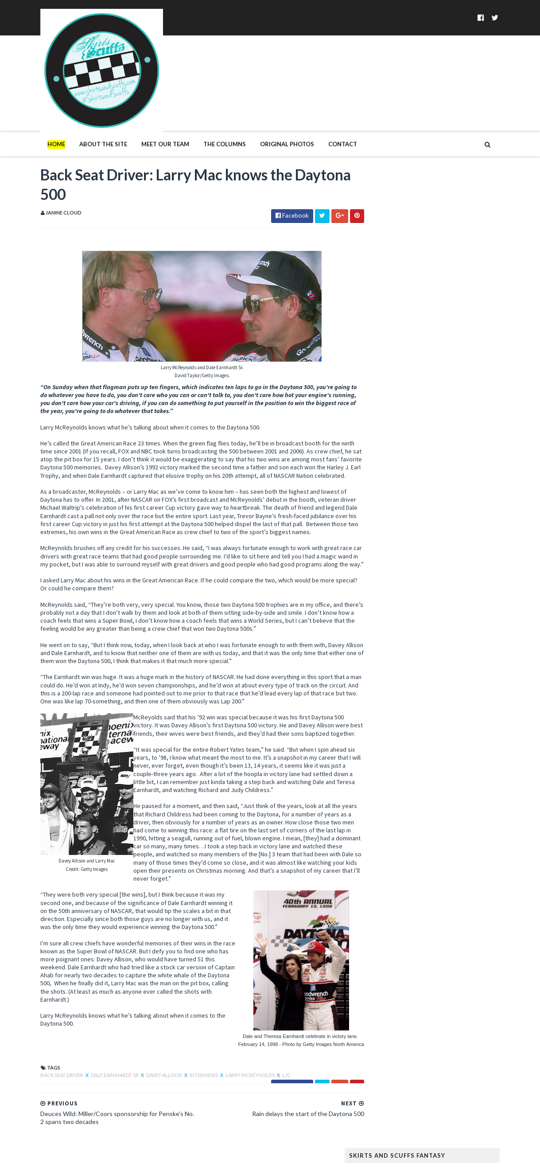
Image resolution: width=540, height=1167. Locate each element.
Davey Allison (146, 1074)
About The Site (85, 109)
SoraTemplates (74, 1154)
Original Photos (269, 109)
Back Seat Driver (44, 1074)
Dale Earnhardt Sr (97, 1074)
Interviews (186, 1074)
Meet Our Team (147, 109)
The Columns (206, 109)
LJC (268, 1074)
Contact (324, 109)
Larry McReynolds (232, 1074)
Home (38, 109)
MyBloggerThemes (166, 1154)
